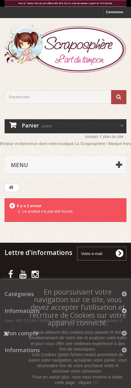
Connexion (114, 12)
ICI (95, 382)
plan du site (113, 136)
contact (91, 136)
